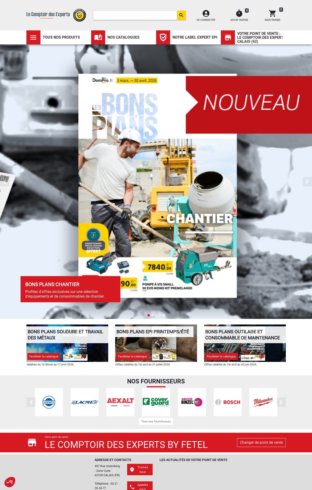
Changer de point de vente (261, 442)
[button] (4, 181)
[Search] (135, 15)
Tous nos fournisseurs (156, 421)
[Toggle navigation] (33, 37)
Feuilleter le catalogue (43, 356)
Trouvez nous (138, 469)
